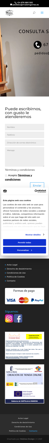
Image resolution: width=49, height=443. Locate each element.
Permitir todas (24, 242)
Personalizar (24, 250)
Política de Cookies (16, 277)
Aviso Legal (12, 265)
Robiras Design (27, 439)
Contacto (11, 281)
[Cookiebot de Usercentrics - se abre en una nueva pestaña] (35, 191)
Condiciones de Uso (16, 273)
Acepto (18, 177)
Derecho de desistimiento (19, 269)
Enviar (37, 185)
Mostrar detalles (33, 234)
